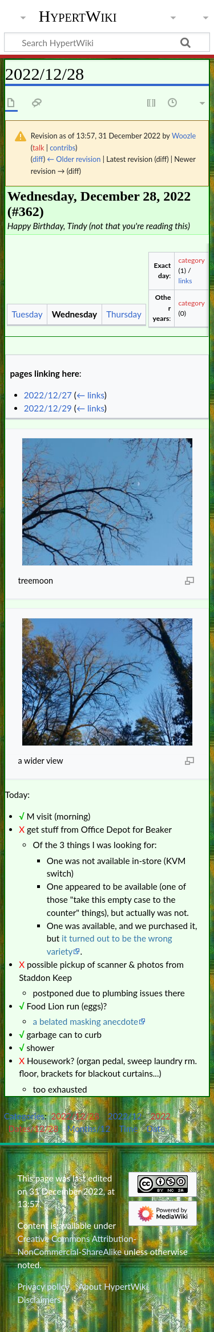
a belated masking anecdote (85, 1021)
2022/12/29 (48, 408)
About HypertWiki (113, 1286)
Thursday (124, 314)
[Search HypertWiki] (107, 42)
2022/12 (125, 1116)
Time (128, 1128)
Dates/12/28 (33, 1128)
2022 (161, 1116)
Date (156, 1128)
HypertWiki (78, 17)
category (192, 260)
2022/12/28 (75, 1116)
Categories (24, 1116)
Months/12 (88, 1128)
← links (90, 395)
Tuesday (26, 314)
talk (38, 147)
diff (38, 159)
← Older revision (73, 159)
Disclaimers (38, 1299)
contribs (62, 147)
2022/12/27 (48, 395)
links (185, 280)
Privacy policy (43, 1286)
